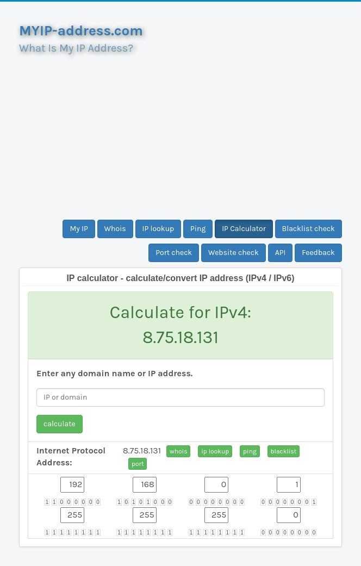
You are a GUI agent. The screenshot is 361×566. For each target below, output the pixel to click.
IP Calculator (244, 228)
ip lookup (215, 451)
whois (178, 451)
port (138, 464)
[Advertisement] (180, 133)
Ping (198, 228)
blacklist (284, 451)
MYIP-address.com (81, 30)
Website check (233, 252)
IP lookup (158, 228)
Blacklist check (308, 228)
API (280, 252)
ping (250, 451)
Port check (173, 252)
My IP (79, 228)
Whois (115, 228)
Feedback (318, 252)
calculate (59, 423)
